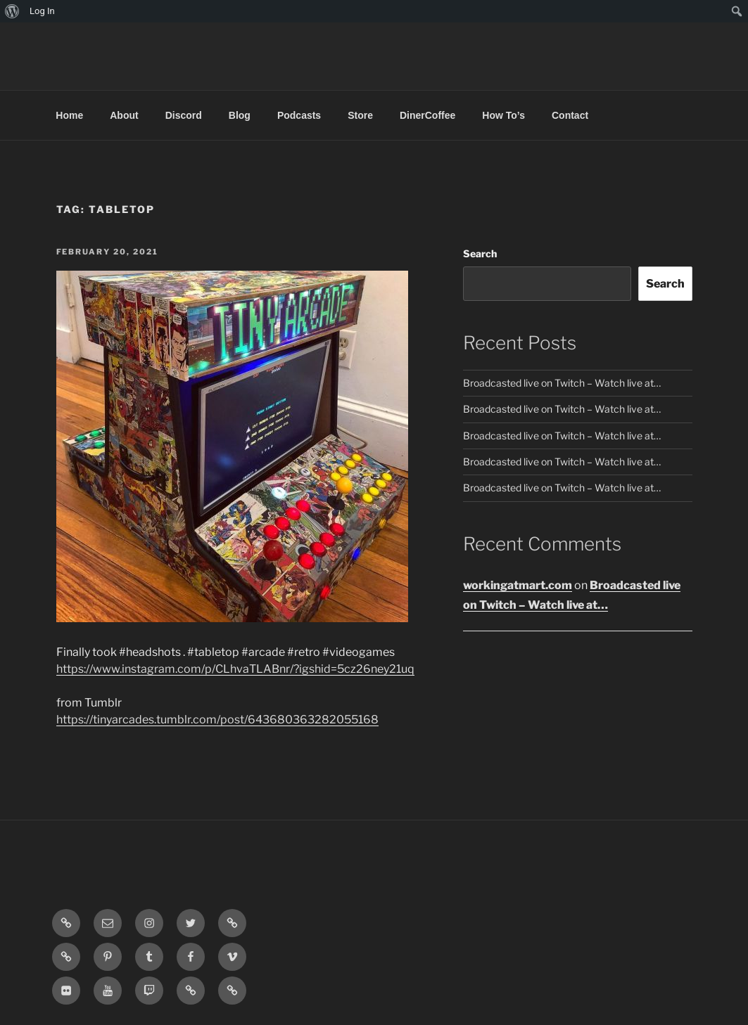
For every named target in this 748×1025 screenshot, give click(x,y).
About (124, 115)
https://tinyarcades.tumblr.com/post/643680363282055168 (217, 719)
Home (69, 115)
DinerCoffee (427, 115)
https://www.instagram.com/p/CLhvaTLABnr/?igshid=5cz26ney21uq (235, 669)
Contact (570, 115)
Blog (240, 115)
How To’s (503, 115)
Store (360, 115)
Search (480, 253)
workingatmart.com (517, 585)
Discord (183, 115)
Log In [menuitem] (42, 11)
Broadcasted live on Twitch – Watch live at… (562, 383)
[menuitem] (12, 11)
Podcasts (299, 115)
